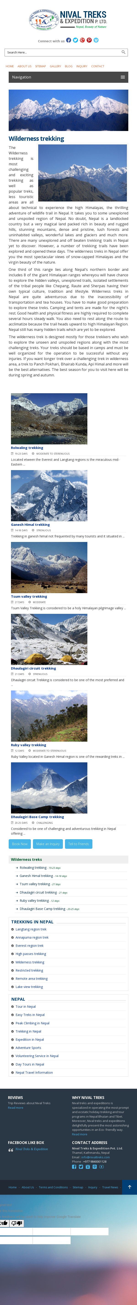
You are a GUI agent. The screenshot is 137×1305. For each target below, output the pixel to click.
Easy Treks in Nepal (30, 1015)
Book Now (19, 844)
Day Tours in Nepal (30, 1064)
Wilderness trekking (30, 962)
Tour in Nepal (26, 1006)
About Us (24, 66)
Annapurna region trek (32, 937)
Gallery (55, 66)
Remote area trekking (32, 978)
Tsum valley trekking (29, 596)
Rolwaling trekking (27, 447)
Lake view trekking (29, 987)
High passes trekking (31, 954)
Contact (97, 66)
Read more (15, 1108)
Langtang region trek (31, 929)
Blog (69, 66)
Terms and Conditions (53, 1187)
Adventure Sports (28, 1048)
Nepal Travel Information (34, 1072)
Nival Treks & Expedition (31, 1149)
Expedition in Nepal (30, 1039)
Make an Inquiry (47, 844)
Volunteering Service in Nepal (37, 1056)
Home (10, 66)
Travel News (110, 1187)
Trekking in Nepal (28, 1031)
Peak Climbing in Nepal (32, 1023)
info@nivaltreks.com (95, 1157)
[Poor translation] (16, 1223)
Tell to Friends (78, 844)
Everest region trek (29, 945)
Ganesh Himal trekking (30, 524)
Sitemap (40, 66)
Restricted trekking (29, 970)
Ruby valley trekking (28, 745)
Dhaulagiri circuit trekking (33, 668)
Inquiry (81, 66)
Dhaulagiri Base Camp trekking (37, 816)
